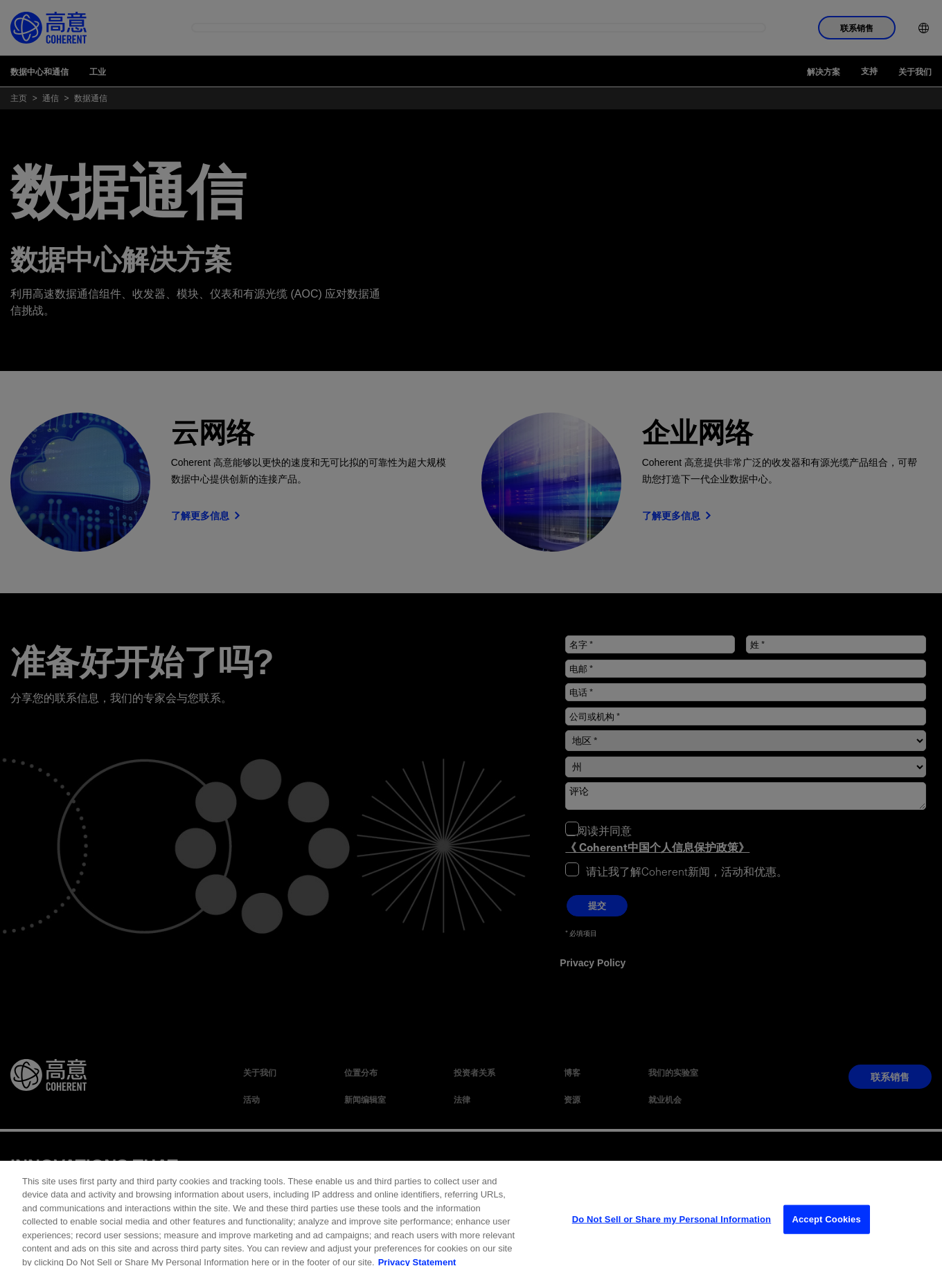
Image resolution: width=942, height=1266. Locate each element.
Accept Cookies (826, 1237)
